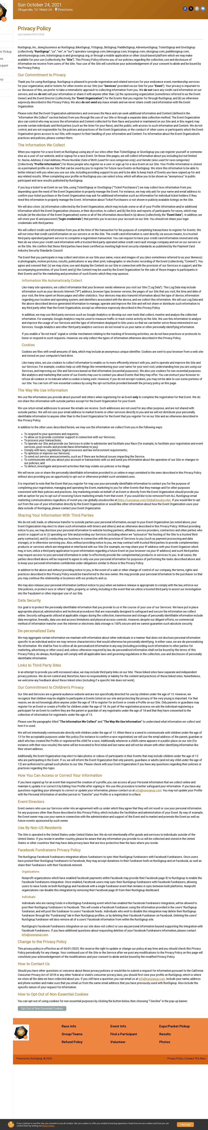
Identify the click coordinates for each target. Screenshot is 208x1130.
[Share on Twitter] (191, 8)
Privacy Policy (48, 1126)
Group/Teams (12, 58)
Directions (82, 10)
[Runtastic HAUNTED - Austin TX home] (15, 12)
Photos (7, 93)
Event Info (9, 44)
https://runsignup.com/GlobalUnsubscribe (61, 533)
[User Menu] (15, 28)
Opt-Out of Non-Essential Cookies (59, 1074)
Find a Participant (14, 65)
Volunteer (9, 86)
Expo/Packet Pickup (16, 51)
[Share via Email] (197, 8)
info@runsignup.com (48, 835)
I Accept (185, 1124)
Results (7, 72)
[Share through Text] (202, 8)
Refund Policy (12, 79)
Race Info (9, 38)
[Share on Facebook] (186, 8)
